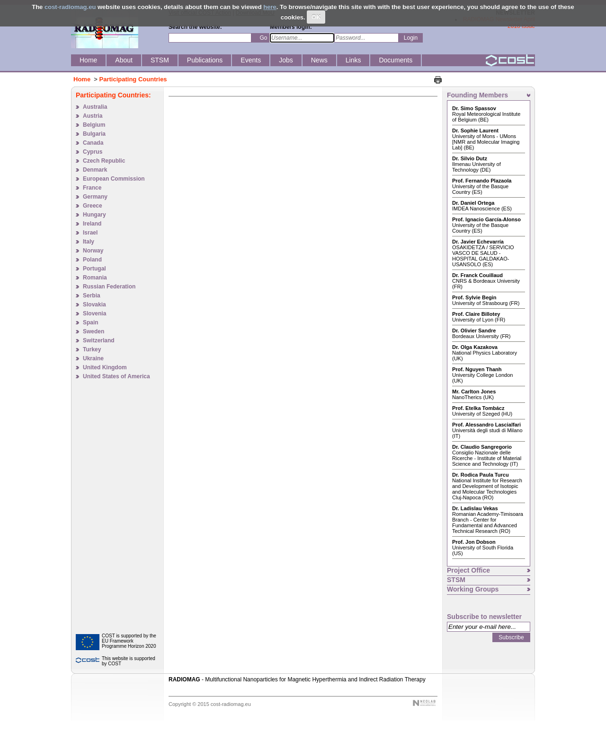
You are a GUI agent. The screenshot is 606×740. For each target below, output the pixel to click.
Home (81, 79)
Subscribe (511, 637)
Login (411, 38)
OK (316, 16)
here (269, 6)
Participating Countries (133, 79)
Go (263, 38)
